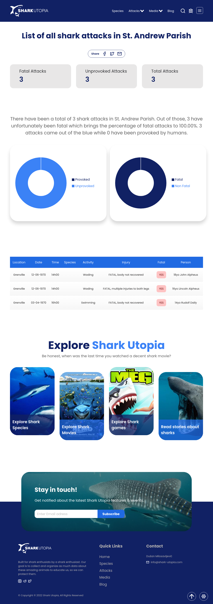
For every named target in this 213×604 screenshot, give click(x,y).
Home (104, 556)
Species (118, 11)
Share (95, 54)
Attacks (105, 570)
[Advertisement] (106, 104)
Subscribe (111, 513)
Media (104, 577)
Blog (171, 11)
